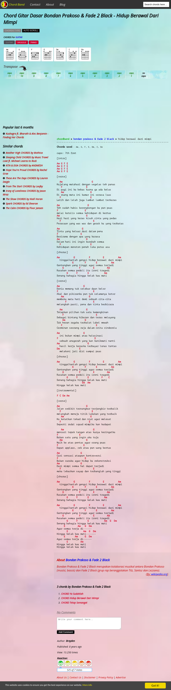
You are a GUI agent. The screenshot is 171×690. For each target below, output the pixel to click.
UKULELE (21, 42)
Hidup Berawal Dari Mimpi (134, 139)
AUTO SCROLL (30, 30)
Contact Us (75, 677)
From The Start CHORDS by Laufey (24, 186)
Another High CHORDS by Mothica (24, 152)
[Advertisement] (112, 110)
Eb (95, 74)
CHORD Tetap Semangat (74, 602)
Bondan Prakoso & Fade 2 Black (93, 139)
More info (86, 685)
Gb (131, 74)
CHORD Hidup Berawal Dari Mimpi (80, 598)
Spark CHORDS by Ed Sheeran (22, 203)
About (50, 4)
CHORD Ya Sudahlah (72, 593)
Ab (9, 74)
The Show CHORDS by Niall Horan (24, 199)
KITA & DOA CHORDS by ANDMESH (24, 165)
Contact (35, 4)
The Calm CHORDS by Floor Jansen (24, 208)
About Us (62, 677)
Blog (62, 4)
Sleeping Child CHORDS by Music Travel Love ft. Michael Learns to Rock (25, 159)
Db (70, 74)
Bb (34, 74)
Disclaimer (90, 677)
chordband (63, 139)
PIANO (34, 42)
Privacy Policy (105, 677)
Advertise (121, 677)
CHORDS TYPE (12, 30)
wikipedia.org (159, 574)
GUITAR (9, 42)
